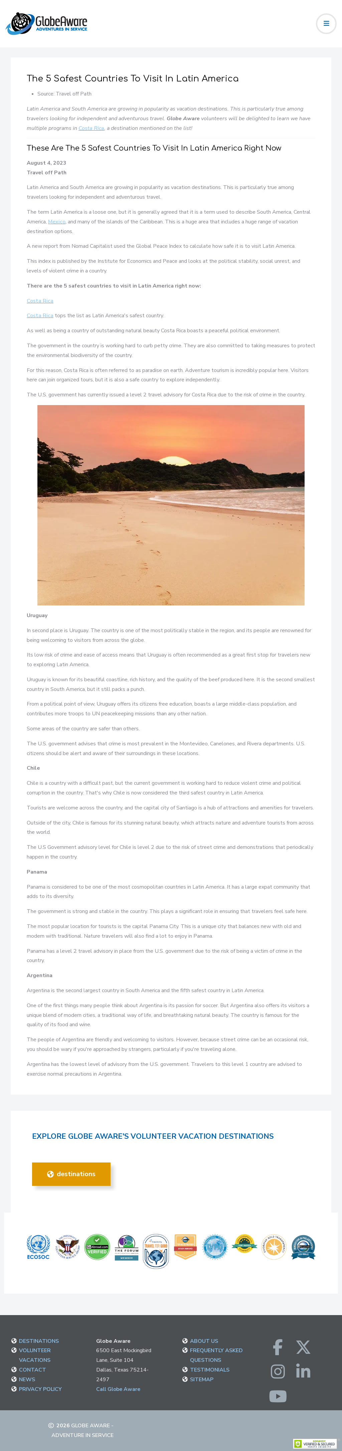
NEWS (27, 1379)
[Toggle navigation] (326, 23)
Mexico (56, 221)
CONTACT (32, 1370)
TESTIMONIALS (209, 1370)
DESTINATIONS (71, 1173)
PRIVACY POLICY (40, 1389)
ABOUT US (204, 1341)
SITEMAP (201, 1379)
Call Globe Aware (118, 1389)
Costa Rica (91, 128)
